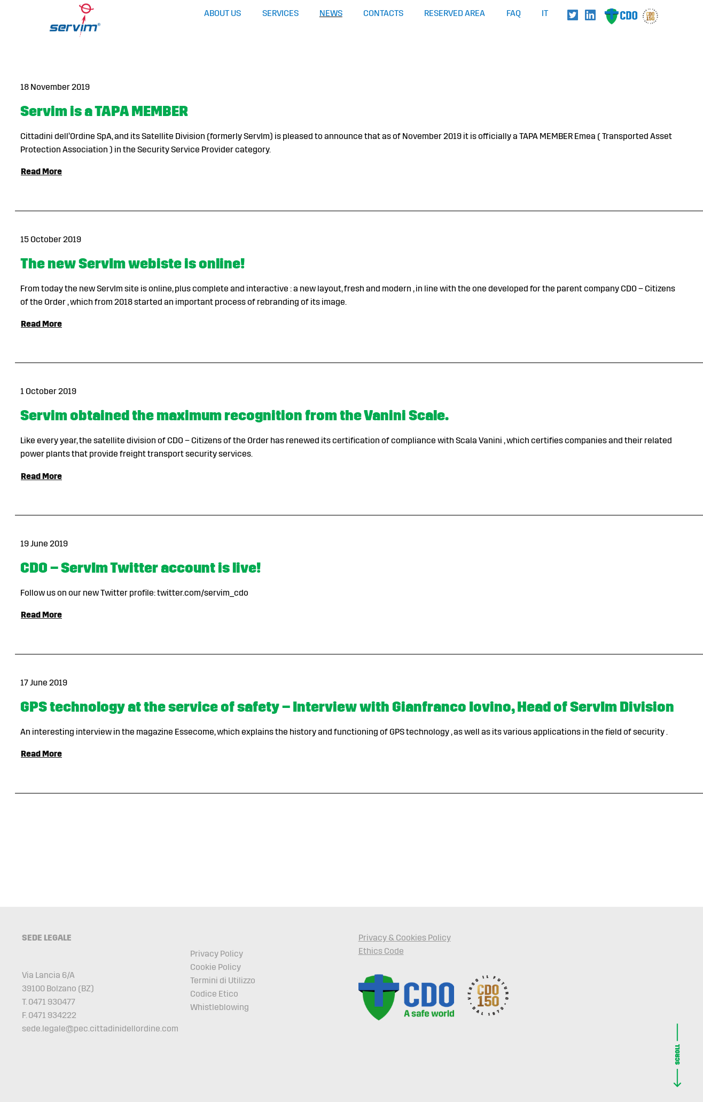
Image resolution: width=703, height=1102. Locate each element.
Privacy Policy (216, 954)
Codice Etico (214, 994)
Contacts (383, 13)
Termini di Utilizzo (222, 980)
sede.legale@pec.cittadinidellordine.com (100, 1028)
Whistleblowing (219, 1007)
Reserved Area (454, 13)
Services (280, 13)
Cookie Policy (215, 967)
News (330, 13)
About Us (222, 13)
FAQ (513, 13)
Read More (41, 171)
